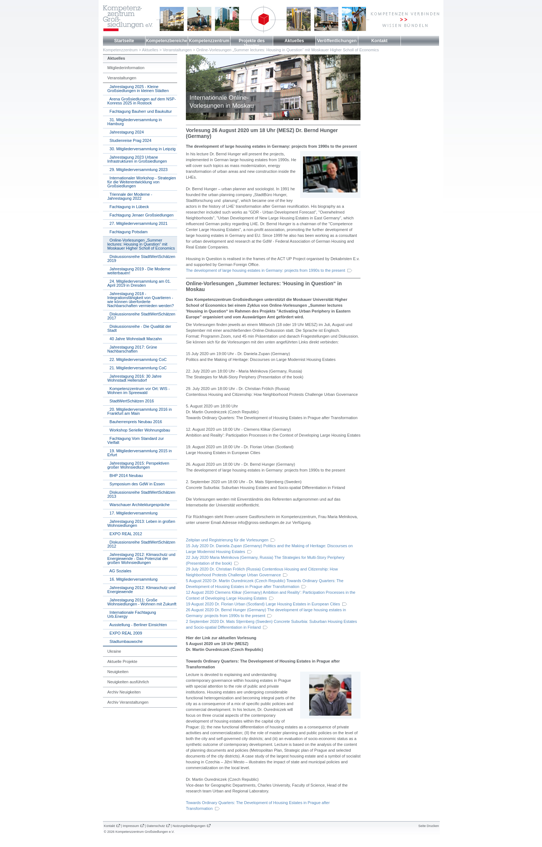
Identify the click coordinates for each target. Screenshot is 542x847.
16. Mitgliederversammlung (132, 579)
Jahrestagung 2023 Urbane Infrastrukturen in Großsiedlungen (137, 159)
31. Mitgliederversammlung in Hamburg (134, 122)
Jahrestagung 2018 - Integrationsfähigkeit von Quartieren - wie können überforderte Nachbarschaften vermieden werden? (140, 299)
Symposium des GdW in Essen (136, 484)
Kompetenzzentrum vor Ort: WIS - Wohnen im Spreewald (138, 390)
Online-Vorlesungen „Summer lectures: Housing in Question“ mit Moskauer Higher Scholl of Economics (287, 50)
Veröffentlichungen (337, 40)
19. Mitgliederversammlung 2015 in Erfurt (139, 453)
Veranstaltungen (177, 50)
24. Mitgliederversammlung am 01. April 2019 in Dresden (139, 283)
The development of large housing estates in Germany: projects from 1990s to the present (265, 270)
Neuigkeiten (117, 671)
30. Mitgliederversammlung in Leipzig (141, 149)
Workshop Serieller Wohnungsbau (138, 430)
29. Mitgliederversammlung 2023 (137, 169)
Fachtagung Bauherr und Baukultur (139, 111)
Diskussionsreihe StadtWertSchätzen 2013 (141, 494)
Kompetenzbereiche (166, 40)
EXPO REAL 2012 (124, 534)
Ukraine (114, 651)
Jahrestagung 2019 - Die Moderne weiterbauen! (138, 271)
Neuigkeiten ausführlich (128, 682)
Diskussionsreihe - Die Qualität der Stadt (139, 328)
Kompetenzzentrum (209, 40)
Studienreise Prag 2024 (129, 140)
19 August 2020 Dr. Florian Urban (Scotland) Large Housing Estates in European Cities (263, 604)
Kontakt (379, 40)
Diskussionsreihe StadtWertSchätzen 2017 (141, 316)
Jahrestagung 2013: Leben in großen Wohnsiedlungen (141, 523)
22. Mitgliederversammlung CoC (137, 359)
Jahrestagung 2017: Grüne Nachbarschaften (132, 349)
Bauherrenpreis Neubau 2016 (134, 421)
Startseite (124, 40)
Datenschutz (156, 826)
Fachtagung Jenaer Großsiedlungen (140, 215)
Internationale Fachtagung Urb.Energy (131, 614)
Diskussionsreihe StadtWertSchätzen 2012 (141, 544)
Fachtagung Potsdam (127, 232)
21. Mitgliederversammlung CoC (137, 368)
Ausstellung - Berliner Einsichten (137, 625)
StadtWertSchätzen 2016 (130, 401)
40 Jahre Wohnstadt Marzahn (134, 339)
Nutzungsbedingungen (189, 826)
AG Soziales (119, 571)
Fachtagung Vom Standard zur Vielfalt (135, 440)
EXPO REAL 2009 (124, 633)
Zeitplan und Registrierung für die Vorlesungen (227, 540)
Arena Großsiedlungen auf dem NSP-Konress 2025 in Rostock (141, 101)
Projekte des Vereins (251, 43)
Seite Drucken (428, 826)
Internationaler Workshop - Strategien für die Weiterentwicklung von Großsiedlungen (141, 182)
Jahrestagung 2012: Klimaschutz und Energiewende (141, 589)
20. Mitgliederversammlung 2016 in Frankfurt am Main (139, 411)
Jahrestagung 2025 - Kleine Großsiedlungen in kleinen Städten (138, 88)
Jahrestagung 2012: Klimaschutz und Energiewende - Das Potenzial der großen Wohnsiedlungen (141, 558)
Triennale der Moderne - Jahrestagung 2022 (129, 196)
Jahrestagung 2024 (125, 132)
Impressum (131, 826)
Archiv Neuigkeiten (124, 692)
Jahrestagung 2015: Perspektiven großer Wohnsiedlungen (138, 465)
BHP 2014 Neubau (125, 475)
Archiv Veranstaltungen (127, 702)
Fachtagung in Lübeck (128, 206)
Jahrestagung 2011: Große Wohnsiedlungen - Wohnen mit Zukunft (141, 602)
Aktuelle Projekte (122, 661)
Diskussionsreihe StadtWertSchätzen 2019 (141, 258)
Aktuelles (294, 40)
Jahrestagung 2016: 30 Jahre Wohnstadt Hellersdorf (134, 378)
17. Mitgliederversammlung (132, 513)
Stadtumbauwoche (125, 641)
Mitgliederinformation (125, 67)
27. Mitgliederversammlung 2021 (137, 223)
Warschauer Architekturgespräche (138, 504)
